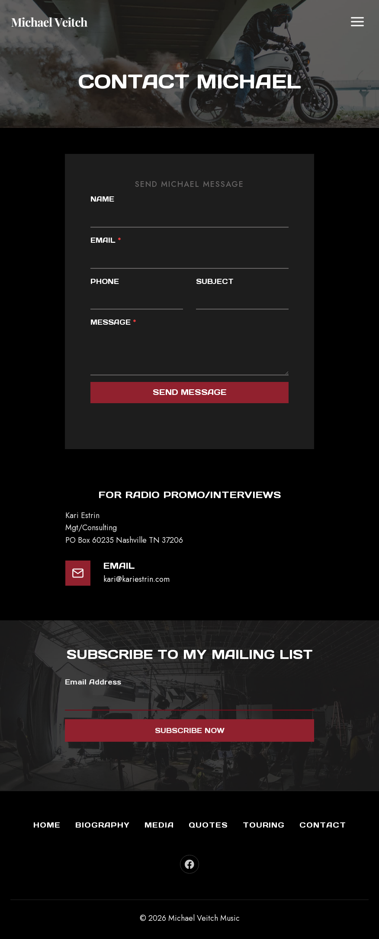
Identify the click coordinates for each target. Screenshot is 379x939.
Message (113, 322)
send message (190, 393)
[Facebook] (189, 864)
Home (47, 825)
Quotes (208, 825)
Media (159, 825)
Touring (264, 825)
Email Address (93, 682)
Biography (102, 825)
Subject (215, 281)
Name (103, 199)
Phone (105, 281)
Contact (322, 825)
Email (106, 240)
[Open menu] (357, 21)
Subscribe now (190, 731)
